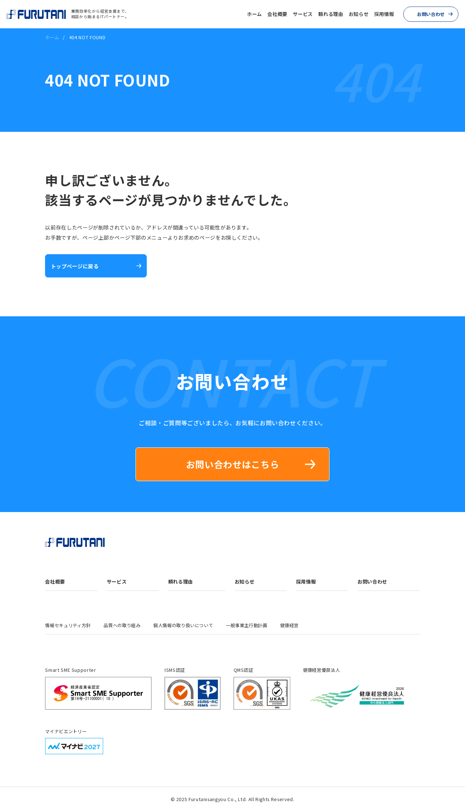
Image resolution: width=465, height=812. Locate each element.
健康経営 (289, 625)
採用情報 (384, 14)
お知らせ (359, 14)
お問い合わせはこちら (232, 464)
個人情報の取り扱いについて (183, 625)
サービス (303, 14)
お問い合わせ (431, 14)
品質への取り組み (122, 625)
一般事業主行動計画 (246, 625)
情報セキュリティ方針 (67, 625)
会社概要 (277, 14)
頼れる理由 (330, 14)
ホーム (254, 14)
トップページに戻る (75, 266)
